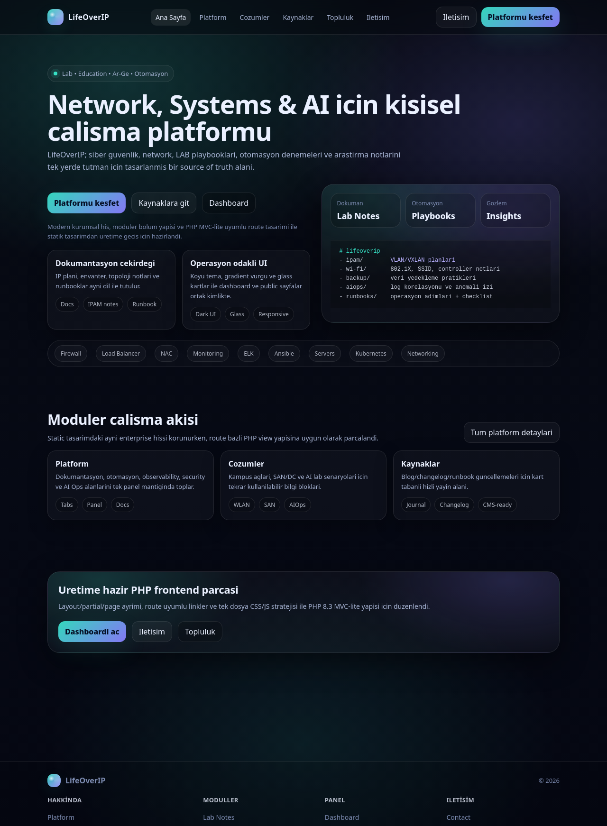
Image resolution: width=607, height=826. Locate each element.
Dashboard (228, 203)
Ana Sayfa (171, 17)
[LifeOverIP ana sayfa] (78, 17)
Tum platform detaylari (511, 432)
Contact (458, 817)
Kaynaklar (298, 17)
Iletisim (378, 17)
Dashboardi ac (92, 631)
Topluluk (340, 17)
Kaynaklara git (163, 203)
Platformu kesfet (520, 17)
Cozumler (255, 17)
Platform (212, 17)
